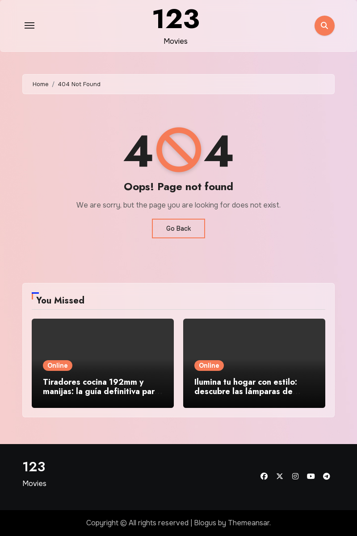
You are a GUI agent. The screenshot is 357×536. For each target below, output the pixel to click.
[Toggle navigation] (29, 25)
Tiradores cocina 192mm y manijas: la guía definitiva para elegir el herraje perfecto (101, 391)
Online (57, 365)
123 (33, 466)
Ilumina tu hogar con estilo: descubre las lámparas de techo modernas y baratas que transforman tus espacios (252, 396)
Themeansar (248, 523)
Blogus (205, 523)
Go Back (178, 228)
